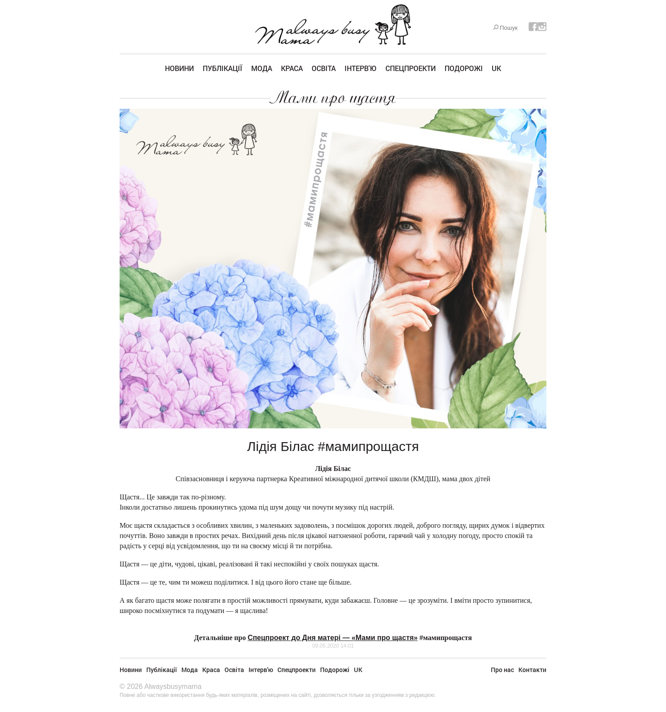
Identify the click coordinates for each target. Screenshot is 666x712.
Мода (261, 68)
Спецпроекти (410, 68)
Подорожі (464, 68)
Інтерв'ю (361, 68)
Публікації (222, 68)
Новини (179, 68)
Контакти (532, 669)
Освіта (324, 68)
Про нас (502, 669)
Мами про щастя (333, 97)
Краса (292, 68)
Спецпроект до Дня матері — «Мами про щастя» (333, 637)
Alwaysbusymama (172, 686)
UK (496, 68)
